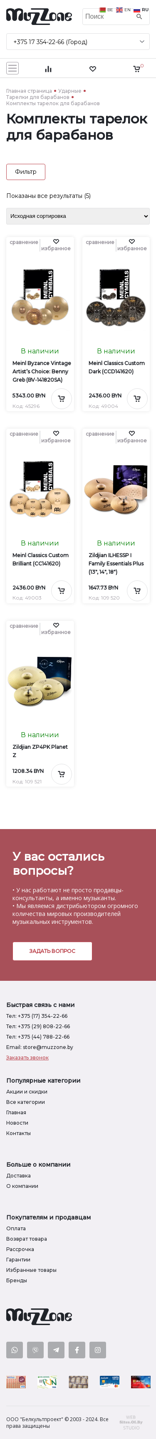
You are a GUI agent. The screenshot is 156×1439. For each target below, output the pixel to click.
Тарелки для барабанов (37, 97)
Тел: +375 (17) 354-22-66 (36, 1016)
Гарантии (18, 1259)
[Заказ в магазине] (78, 216)
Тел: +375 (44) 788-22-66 (37, 1037)
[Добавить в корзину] (61, 398)
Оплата (16, 1228)
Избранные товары (31, 1270)
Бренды (16, 1280)
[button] (56, 245)
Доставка (18, 1175)
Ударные (70, 91)
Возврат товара (26, 1239)
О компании (22, 1186)
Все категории (25, 1102)
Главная (16, 1112)
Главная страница (29, 91)
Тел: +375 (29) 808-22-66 (38, 1026)
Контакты (18, 1133)
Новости (17, 1123)
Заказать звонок (27, 1057)
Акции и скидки (26, 1092)
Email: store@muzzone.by (39, 1047)
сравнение (24, 242)
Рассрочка (20, 1249)
